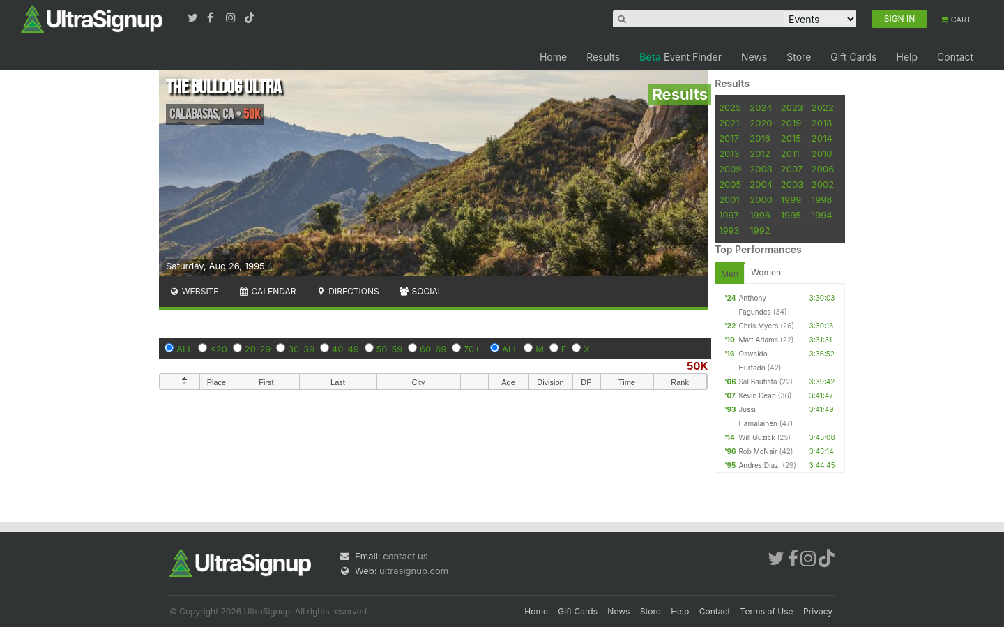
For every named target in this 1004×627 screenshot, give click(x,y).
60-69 (433, 348)
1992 (760, 230)
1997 (729, 214)
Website (194, 291)
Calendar (267, 291)
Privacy (817, 611)
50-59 (389, 348)
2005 (730, 184)
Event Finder (680, 57)
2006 (823, 168)
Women (766, 272)
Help (907, 57)
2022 (823, 107)
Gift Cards (853, 57)
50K (697, 365)
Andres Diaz (759, 465)
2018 (822, 122)
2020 (761, 122)
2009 (730, 168)
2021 (729, 122)
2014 (822, 138)
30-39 (301, 348)
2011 (790, 153)
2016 (760, 138)
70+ (472, 348)
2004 (761, 184)
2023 (792, 107)
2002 (823, 184)
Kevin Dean (756, 395)
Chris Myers (758, 326)
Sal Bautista (757, 381)
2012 (760, 153)
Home (553, 57)
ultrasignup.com (413, 570)
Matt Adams (758, 339)
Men (729, 274)
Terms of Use (766, 611)
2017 (729, 138)
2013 (729, 153)
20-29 (258, 348)
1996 (760, 214)
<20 (218, 348)
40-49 (345, 348)
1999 (791, 199)
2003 (792, 184)
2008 (761, 168)
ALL (184, 348)
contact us (405, 555)
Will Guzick (756, 437)
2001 (729, 199)
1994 (822, 214)
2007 (792, 168)
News (754, 57)
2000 (761, 199)
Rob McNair (757, 451)
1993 (729, 230)
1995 (791, 214)
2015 (791, 138)
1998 (822, 199)
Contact (955, 57)
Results (603, 57)
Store (798, 57)
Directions (347, 291)
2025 (730, 107)
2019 (791, 122)
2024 (761, 107)
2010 (822, 153)
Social (421, 291)
